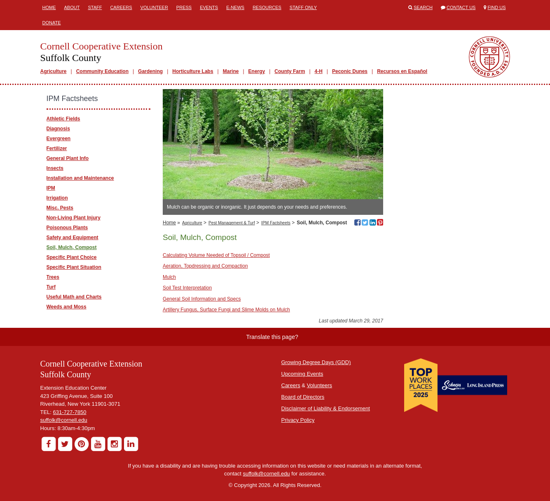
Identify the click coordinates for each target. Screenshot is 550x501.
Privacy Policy (298, 420)
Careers (121, 7)
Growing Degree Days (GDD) (316, 362)
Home (49, 7)
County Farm (289, 71)
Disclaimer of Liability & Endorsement (325, 408)
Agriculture (53, 71)
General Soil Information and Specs (202, 299)
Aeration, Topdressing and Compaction (205, 266)
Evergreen (59, 138)
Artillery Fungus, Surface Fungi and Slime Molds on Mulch (226, 310)
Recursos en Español (402, 71)
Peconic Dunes (349, 71)
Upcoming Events (302, 374)
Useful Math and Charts (74, 297)
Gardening (150, 71)
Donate (51, 22)
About (72, 7)
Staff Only (303, 7)
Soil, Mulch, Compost (72, 247)
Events (209, 7)
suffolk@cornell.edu (63, 420)
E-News (235, 7)
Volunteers (319, 385)
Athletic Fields (63, 119)
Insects (55, 168)
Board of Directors (303, 397)
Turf (51, 287)
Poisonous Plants (67, 228)
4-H (319, 71)
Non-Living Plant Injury (74, 218)
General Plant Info (68, 158)
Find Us (497, 7)
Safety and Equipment (72, 237)
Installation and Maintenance (80, 178)
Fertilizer (57, 148)
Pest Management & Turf (231, 223)
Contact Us (461, 7)
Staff (95, 7)
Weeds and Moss (67, 307)
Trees (53, 277)
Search (423, 7)
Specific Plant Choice (72, 257)
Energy (256, 71)
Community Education (102, 71)
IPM (51, 188)
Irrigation (57, 198)
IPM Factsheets (275, 223)
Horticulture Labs (192, 71)
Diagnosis (58, 129)
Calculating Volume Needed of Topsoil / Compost (216, 255)
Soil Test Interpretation (187, 288)
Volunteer (154, 7)
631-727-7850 (70, 412)
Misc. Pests (60, 208)
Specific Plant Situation (74, 267)
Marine (231, 71)
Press (184, 7)
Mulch (169, 277)
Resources (267, 7)
